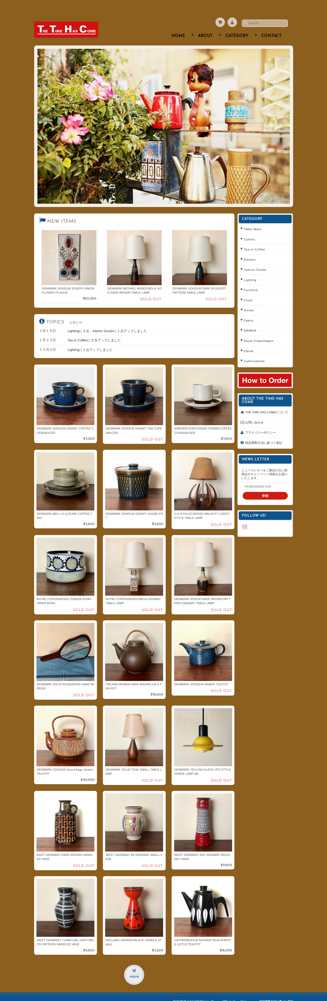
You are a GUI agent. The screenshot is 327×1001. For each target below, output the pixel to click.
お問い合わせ (256, 416)
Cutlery (251, 229)
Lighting (252, 269)
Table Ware (254, 219)
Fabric (250, 310)
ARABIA (252, 320)
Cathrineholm (256, 351)
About (205, 26)
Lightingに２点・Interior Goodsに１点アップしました (107, 321)
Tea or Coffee (256, 239)
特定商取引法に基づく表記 (265, 436)
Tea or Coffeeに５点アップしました (94, 330)
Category (237, 26)
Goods (251, 300)
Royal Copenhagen (260, 330)
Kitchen (251, 249)
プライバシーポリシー (262, 426)
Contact (271, 26)
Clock (250, 290)
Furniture (253, 280)
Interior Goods (257, 259)
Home (178, 26)
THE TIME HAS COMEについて (267, 404)
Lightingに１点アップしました (90, 339)
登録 (266, 489)
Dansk (250, 340)
